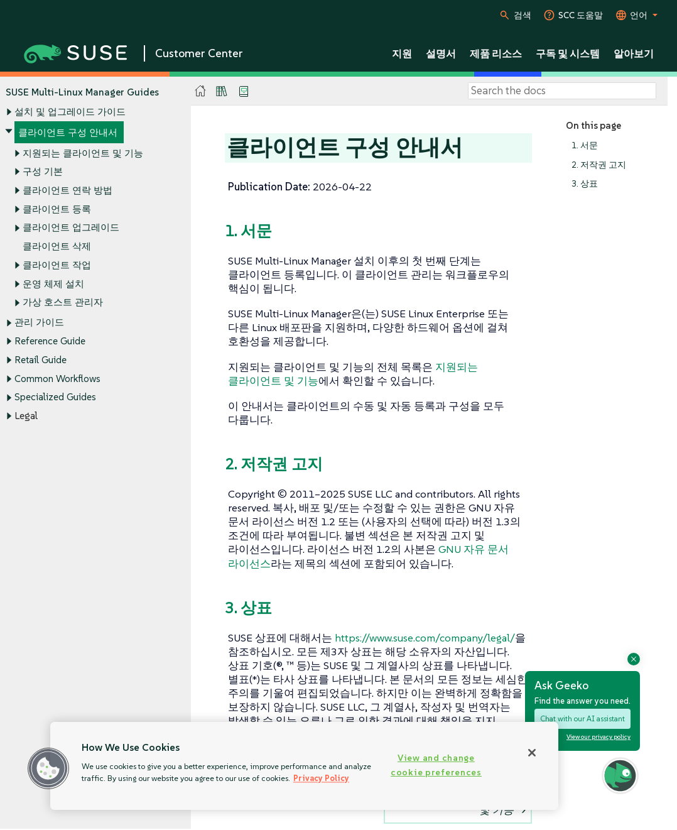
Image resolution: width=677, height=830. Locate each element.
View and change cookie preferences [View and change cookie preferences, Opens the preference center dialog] (436, 765)
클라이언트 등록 (57, 209)
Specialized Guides (55, 397)
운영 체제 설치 (53, 284)
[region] (304, 766)
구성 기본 (43, 172)
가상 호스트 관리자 (63, 303)
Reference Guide (49, 341)
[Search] (562, 91)
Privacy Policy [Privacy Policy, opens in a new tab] (321, 778)
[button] (48, 768)
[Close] (532, 753)
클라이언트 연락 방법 (67, 190)
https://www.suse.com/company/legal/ (425, 638)
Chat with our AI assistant (582, 718)
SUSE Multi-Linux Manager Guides (82, 92)
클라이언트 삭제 (57, 247)
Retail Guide (40, 360)
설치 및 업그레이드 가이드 (70, 112)
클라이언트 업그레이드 (71, 228)
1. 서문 (584, 145)
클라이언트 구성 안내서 (67, 132)
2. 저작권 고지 (598, 165)
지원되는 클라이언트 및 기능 (83, 153)
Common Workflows (57, 379)
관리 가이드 (39, 323)
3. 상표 (584, 184)
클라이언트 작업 (57, 265)
